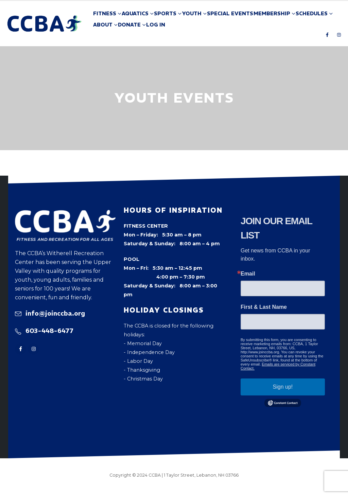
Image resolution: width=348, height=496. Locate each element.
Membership (272, 13)
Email (248, 274)
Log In (155, 24)
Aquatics (135, 13)
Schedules (312, 13)
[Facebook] (327, 34)
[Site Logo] (44, 23)
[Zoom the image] (65, 214)
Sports (165, 13)
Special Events (230, 13)
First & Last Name (264, 307)
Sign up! (283, 387)
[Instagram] (339, 34)
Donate (129, 24)
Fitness (104, 13)
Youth (192, 13)
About (102, 24)
